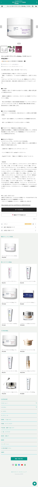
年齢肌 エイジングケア (6, 423)
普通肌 (2, 440)
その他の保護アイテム (6, 448)
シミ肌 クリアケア (5, 431)
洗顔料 (2, 452)
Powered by (19, 474)
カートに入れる (19, 209)
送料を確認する (15, 64)
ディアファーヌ (4, 415)
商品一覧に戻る (19, 458)
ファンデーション (5, 444)
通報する (35, 218)
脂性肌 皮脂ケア (5, 436)
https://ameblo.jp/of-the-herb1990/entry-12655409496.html (15, 205)
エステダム (3, 407)
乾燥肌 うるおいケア (6, 419)
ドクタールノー (4, 403)
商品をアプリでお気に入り (19, 215)
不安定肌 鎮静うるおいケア (7, 427)
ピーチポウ (3, 411)
